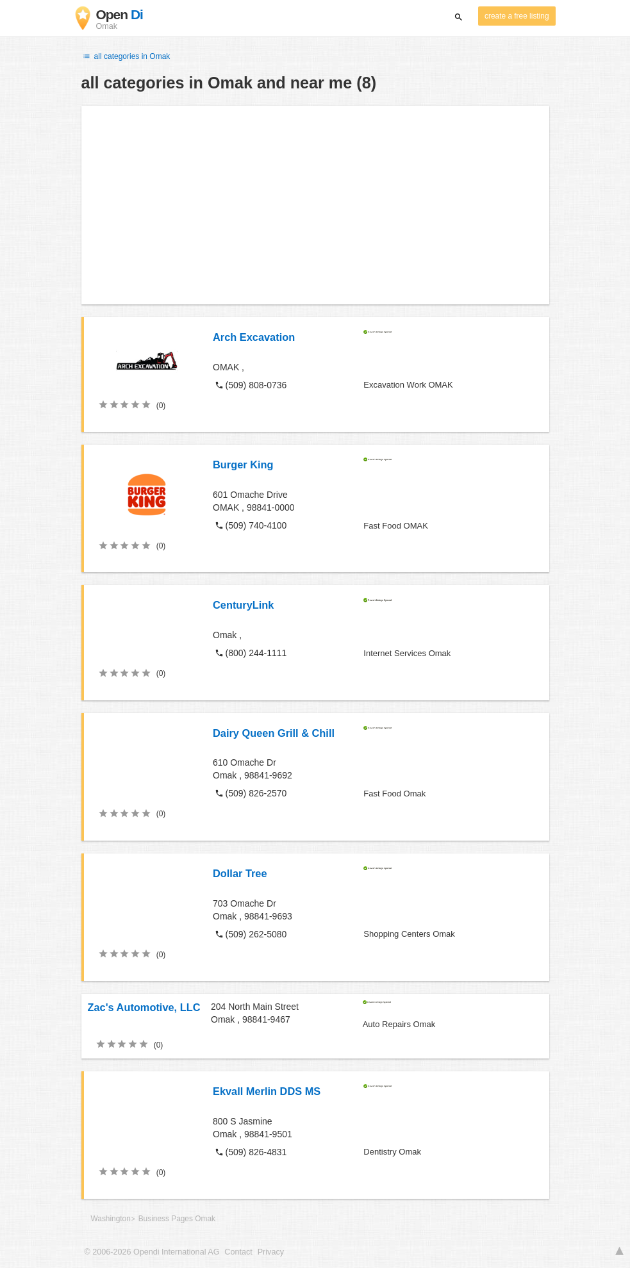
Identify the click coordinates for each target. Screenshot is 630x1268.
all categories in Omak (125, 56)
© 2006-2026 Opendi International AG (152, 1251)
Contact (238, 1251)
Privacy (271, 1251)
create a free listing (517, 16)
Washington (111, 1218)
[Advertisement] (315, 205)
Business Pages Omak (176, 1218)
